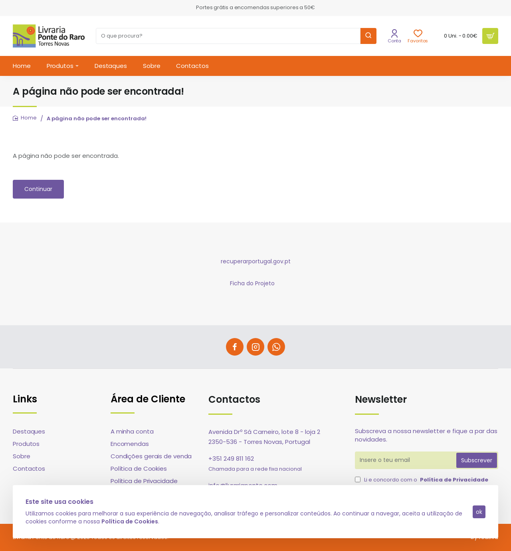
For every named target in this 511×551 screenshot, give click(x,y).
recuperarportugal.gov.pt (256, 261)
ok (479, 512)
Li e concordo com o (422, 479)
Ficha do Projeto (252, 283)
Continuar (38, 189)
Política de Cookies (129, 521)
